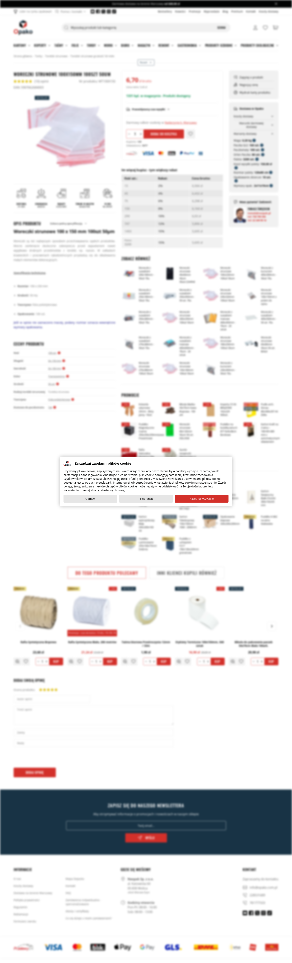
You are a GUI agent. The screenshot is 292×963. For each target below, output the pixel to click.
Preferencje (146, 498)
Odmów (90, 498)
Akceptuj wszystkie (202, 498)
